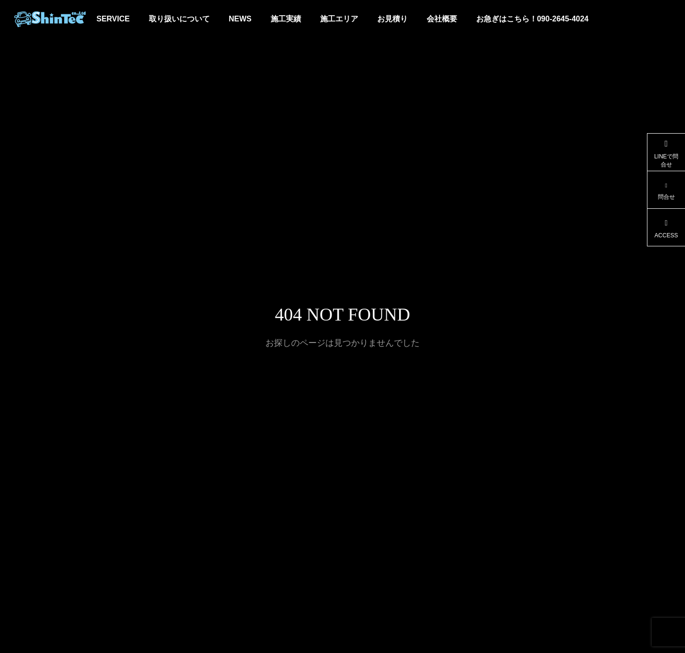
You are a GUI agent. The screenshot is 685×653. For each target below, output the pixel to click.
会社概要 (442, 19)
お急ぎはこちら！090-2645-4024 (532, 19)
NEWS (240, 19)
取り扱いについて (179, 19)
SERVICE (113, 19)
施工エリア (339, 19)
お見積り (392, 19)
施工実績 (286, 19)
